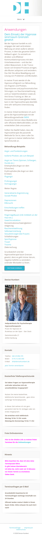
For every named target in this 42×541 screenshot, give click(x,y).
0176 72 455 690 (18, 359)
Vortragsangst (10, 184)
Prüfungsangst (10, 181)
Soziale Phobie (10, 195)
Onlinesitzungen (24, 442)
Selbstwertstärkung (12, 231)
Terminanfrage (14, 528)
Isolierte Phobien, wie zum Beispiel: (19, 156)
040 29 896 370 (17, 356)
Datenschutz (21, 529)
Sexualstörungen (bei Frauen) (16, 234)
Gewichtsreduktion (12, 220)
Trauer (7, 242)
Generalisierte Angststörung (16, 193)
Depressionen (10, 200)
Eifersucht (8, 203)
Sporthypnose (10, 239)
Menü (21, 19)
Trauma (7, 244)
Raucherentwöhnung (13, 228)
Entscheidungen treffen (14, 207)
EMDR (26, 117)
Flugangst (8, 176)
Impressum (28, 528)
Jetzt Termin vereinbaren (14, 365)
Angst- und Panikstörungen (16, 151)
